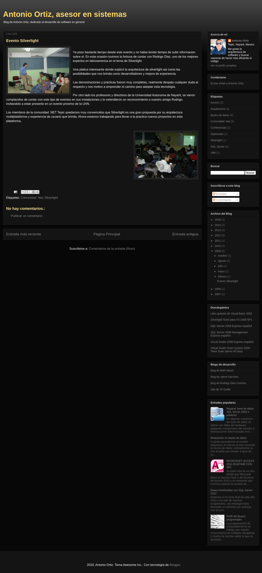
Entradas (220, 193)
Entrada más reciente (23, 234)
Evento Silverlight (227, 281)
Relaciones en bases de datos (229, 437)
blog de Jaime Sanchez (225, 376)
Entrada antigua (185, 234)
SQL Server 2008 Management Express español (229, 334)
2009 (218, 251)
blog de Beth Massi (222, 370)
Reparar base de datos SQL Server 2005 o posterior (240, 412)
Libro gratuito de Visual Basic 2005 (231, 313)
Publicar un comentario (26, 216)
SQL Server (218, 146)
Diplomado (217, 133)
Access (215, 102)
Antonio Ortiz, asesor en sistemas (65, 14)
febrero (222, 276)
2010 (218, 245)
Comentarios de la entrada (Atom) (112, 248)
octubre (223, 255)
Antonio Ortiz (240, 40)
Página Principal (106, 234)
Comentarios (222, 199)
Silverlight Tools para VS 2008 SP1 (231, 319)
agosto (222, 260)
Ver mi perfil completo (223, 65)
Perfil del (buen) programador (236, 518)
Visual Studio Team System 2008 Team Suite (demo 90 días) (230, 349)
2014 (218, 225)
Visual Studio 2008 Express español (232, 341)
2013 (218, 230)
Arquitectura (218, 108)
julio (220, 266)
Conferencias (219, 127)
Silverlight (51, 197)
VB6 (213, 152)
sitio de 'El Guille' (221, 389)
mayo (221, 271)
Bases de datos (220, 115)
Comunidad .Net (32, 197)
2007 (218, 294)
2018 (218, 219)
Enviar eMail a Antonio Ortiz (227, 83)
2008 (218, 289)
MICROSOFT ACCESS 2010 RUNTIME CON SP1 (240, 464)
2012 (218, 235)
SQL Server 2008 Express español (231, 326)
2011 (218, 240)
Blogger (175, 564)
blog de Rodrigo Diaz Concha (228, 383)
